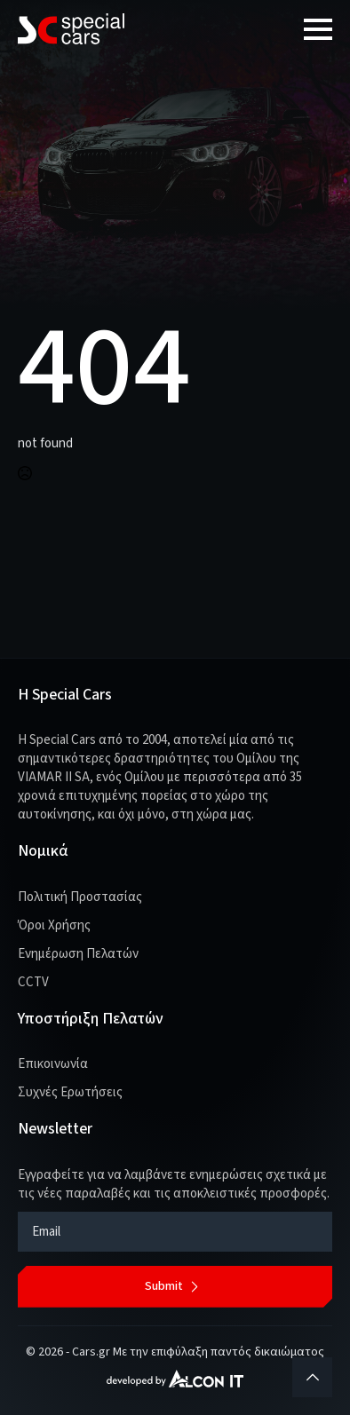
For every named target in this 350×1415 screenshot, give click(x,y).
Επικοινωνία (53, 1064)
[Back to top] (312, 1377)
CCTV (33, 982)
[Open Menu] (318, 29)
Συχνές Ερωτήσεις (70, 1092)
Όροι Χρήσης (54, 925)
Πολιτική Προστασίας (80, 897)
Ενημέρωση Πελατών (78, 954)
